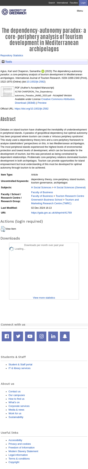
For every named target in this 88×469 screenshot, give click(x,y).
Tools (7, 61)
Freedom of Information (22, 447)
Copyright (14, 462)
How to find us (16, 398)
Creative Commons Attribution (58, 99)
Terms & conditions (19, 458)
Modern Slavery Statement (23, 451)
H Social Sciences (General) (70, 187)
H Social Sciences (41, 187)
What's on (14, 402)
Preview (42, 102)
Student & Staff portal (20, 364)
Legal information (18, 454)
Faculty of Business (42, 192)
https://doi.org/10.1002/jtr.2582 (31, 108)
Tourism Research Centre (70, 196)
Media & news (16, 409)
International (62, 3)
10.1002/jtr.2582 (36, 81)
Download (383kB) (25, 102)
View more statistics (44, 297)
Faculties (74, 3)
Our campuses (17, 395)
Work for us (15, 413)
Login (83, 3)
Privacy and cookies (20, 443)
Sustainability (16, 417)
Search (51, 3)
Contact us (15, 391)
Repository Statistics (11, 55)
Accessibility (15, 440)
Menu (80, 11)
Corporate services (19, 406)
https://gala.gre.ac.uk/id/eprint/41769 (51, 212)
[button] (3, 229)
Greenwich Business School (46, 199)
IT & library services (19, 368)
